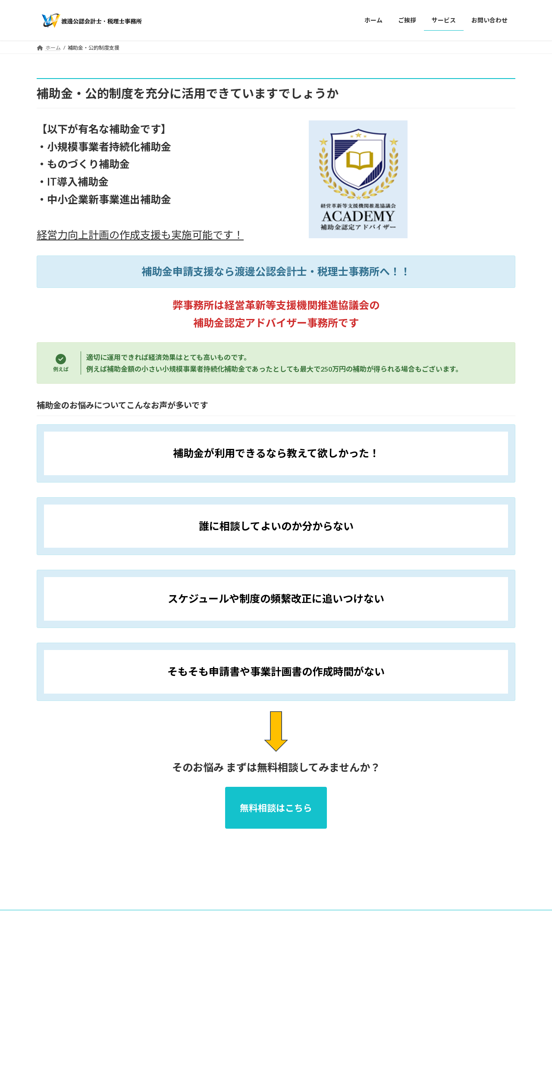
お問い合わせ (162, 924)
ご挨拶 (85, 924)
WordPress (229, 959)
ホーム (52, 924)
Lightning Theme (273, 959)
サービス (120, 924)
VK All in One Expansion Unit (331, 959)
